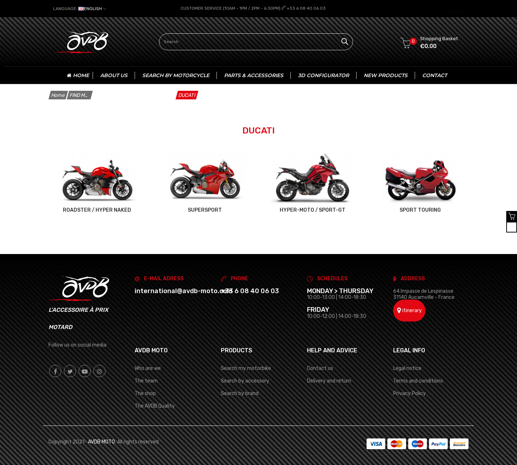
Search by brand (239, 393)
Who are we (148, 368)
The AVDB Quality (155, 406)
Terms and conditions (418, 381)
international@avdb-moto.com (184, 291)
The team (146, 381)
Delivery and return (329, 381)
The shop (145, 393)
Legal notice (407, 368)
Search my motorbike (246, 368)
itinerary (409, 310)
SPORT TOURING (420, 210)
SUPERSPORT (205, 210)
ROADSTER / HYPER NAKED (97, 210)
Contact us (320, 368)
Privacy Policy (409, 393)
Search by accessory (245, 381)
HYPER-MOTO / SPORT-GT (312, 210)
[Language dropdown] (79, 8)
